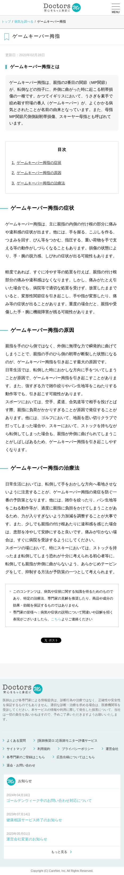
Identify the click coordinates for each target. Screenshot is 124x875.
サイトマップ (16, 749)
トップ (6, 21)
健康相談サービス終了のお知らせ (34, 820)
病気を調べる (23, 21)
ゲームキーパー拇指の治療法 (41, 183)
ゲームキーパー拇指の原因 (39, 173)
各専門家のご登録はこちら (26, 757)
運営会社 (112, 749)
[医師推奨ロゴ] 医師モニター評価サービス (67, 740)
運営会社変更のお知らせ (26, 839)
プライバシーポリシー (78, 749)
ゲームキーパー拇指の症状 (39, 162)
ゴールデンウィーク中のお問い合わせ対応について (49, 800)
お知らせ (19, 781)
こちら (56, 619)
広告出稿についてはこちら (76, 757)
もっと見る (59, 852)
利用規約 (43, 749)
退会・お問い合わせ (21, 765)
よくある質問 (16, 740)
